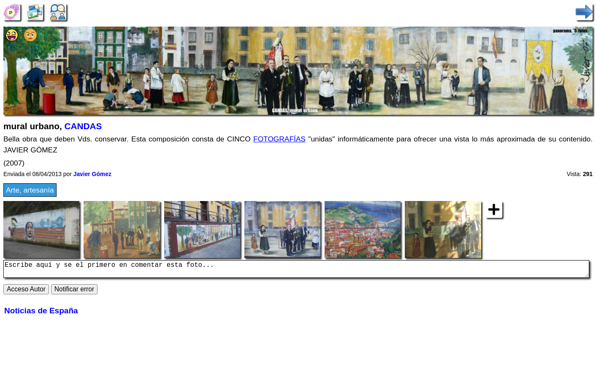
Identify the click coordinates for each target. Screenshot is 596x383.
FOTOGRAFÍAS (279, 139)
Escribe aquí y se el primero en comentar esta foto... (296, 270)
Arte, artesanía (30, 190)
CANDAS (83, 126)
